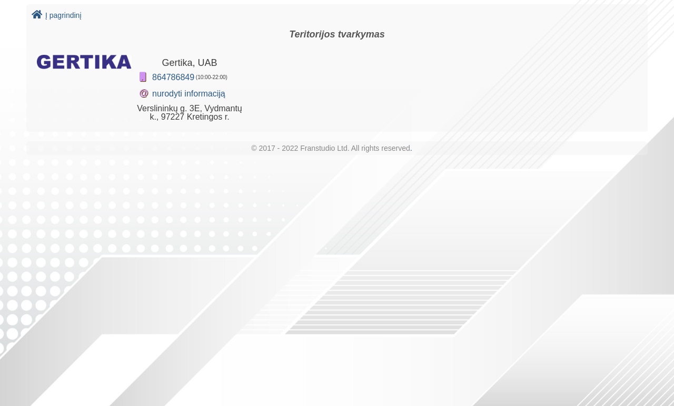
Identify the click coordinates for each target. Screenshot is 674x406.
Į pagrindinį (57, 15)
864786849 (173, 77)
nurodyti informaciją (188, 93)
